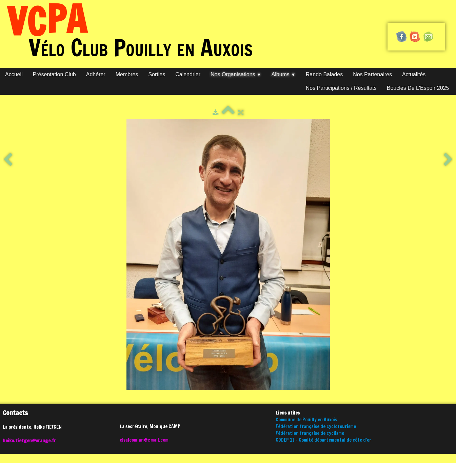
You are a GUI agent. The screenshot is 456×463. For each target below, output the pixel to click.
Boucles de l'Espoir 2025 (418, 88)
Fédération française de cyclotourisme (316, 426)
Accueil (14, 74)
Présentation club (54, 74)
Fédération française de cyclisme (310, 433)
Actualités (413, 74)
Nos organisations (236, 74)
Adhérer (95, 74)
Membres (127, 74)
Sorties (156, 74)
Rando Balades (324, 74)
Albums (284, 74)
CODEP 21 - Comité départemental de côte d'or (323, 440)
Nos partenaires (372, 74)
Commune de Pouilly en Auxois (306, 419)
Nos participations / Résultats (341, 88)
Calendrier (187, 74)
